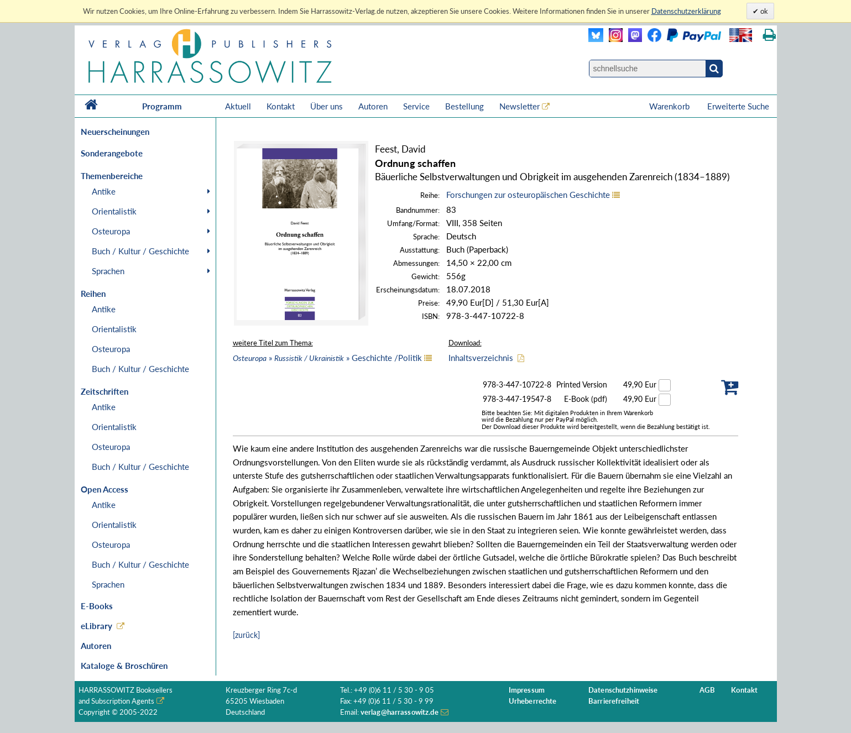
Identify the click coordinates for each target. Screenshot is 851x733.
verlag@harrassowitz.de (399, 712)
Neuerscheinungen (115, 132)
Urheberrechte (533, 701)
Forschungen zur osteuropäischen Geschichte (528, 195)
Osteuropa (111, 231)
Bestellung (464, 106)
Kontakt (281, 106)
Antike (104, 191)
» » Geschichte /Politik (327, 358)
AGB (706, 690)
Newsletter (519, 106)
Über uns (326, 106)
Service (416, 106)
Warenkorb (670, 106)
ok (763, 11)
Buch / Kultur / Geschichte (140, 251)
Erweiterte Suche (738, 106)
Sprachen (108, 271)
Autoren (373, 106)
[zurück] (246, 635)
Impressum (527, 690)
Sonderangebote (112, 153)
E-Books (97, 606)
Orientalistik (114, 211)
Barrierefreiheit (613, 701)
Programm (162, 106)
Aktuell (238, 106)
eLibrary (96, 626)
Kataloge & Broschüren (124, 666)
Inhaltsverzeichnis (480, 358)
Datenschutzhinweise (622, 690)
